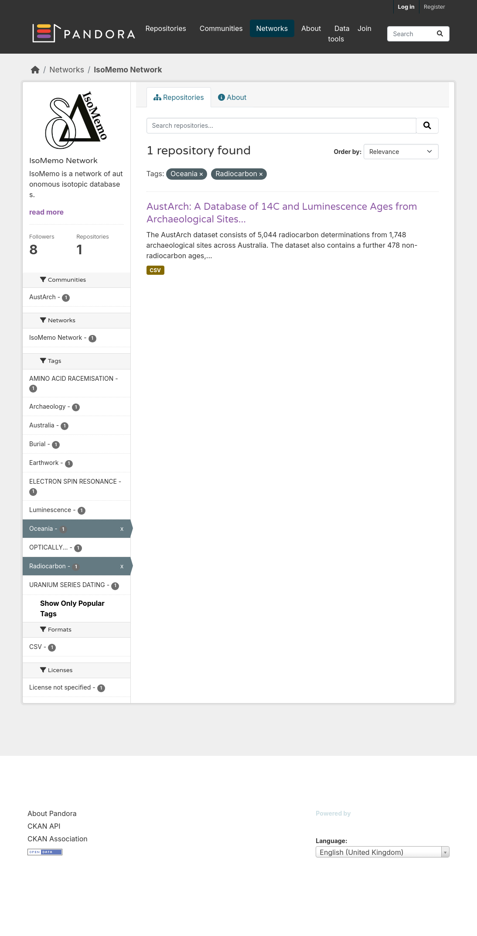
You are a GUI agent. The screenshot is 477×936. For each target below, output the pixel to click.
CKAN (330, 824)
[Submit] (440, 33)
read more (46, 212)
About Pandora (52, 813)
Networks (272, 28)
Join (364, 28)
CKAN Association (57, 838)
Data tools (339, 33)
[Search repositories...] (418, 33)
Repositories (165, 28)
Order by (346, 151)
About (311, 28)
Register (434, 6)
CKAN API (44, 826)
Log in (406, 6)
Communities (221, 28)
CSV (155, 270)
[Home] (35, 69)
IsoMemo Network (128, 69)
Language (330, 840)
